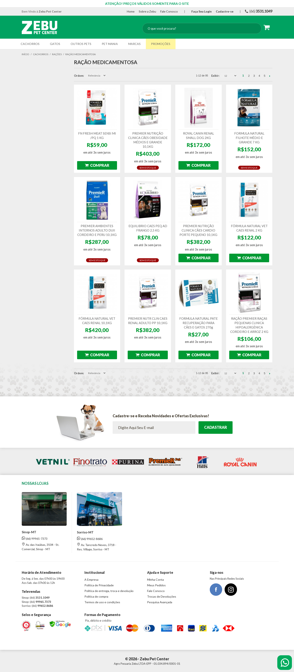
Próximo (269, 76)
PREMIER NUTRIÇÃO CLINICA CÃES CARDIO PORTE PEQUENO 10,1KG (198, 230)
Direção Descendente (110, 76)
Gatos (55, 44)
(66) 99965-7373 (34, 538)
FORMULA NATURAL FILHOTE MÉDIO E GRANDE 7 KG (249, 137)
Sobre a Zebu (147, 11)
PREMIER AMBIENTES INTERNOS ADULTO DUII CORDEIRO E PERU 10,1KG (97, 230)
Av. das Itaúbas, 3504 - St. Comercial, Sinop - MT (40, 546)
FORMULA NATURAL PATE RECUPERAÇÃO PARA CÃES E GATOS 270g (198, 323)
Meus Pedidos (156, 585)
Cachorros (30, 44)
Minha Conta (155, 579)
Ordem (78, 75)
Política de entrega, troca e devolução (109, 591)
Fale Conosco (169, 11)
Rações (57, 54)
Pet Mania (110, 44)
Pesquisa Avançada (159, 602)
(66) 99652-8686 (90, 539)
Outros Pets (81, 44)
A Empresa (91, 579)
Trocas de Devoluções (161, 596)
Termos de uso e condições (102, 602)
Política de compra (96, 596)
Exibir (215, 75)
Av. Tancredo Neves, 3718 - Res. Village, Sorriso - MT (96, 547)
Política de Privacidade (99, 585)
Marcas (134, 44)
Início (25, 54)
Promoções (160, 44)
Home (131, 11)
